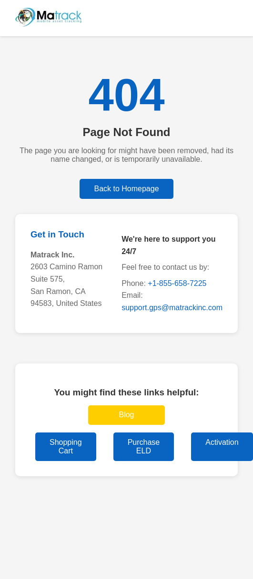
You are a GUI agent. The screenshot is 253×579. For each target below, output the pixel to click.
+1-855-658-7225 (177, 283)
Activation (221, 442)
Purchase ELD (144, 446)
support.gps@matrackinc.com (172, 308)
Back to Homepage (126, 189)
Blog (126, 415)
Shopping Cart (66, 446)
